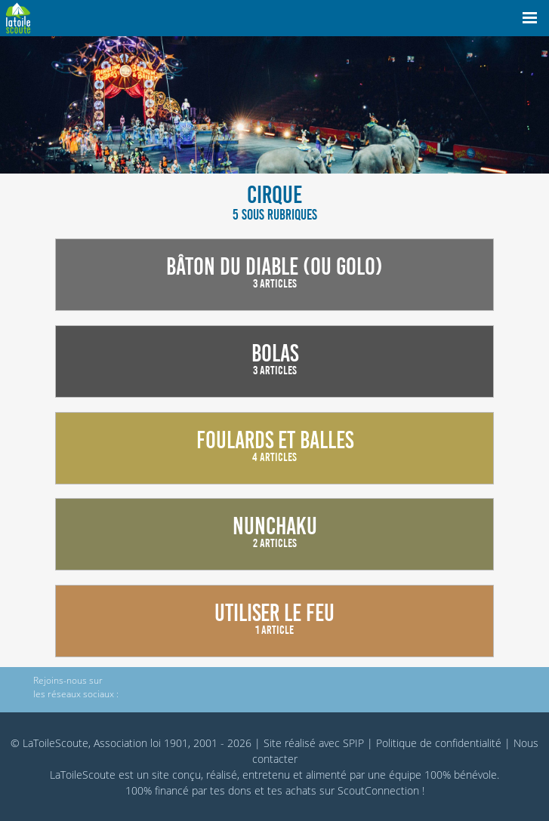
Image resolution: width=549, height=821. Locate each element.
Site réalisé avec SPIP (314, 743)
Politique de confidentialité (438, 743)
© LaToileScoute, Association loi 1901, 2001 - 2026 (131, 743)
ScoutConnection (378, 790)
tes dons (230, 790)
